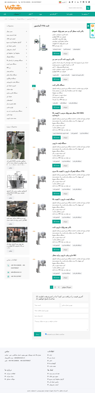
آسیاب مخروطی (11, 49)
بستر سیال (9, 31)
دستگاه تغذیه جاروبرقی (13, 82)
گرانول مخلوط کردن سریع (14, 42)
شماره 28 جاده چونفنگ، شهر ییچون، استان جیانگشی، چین (25, 355)
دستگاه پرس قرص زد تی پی (14, 111)
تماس (7, 351)
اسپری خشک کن (11, 85)
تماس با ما (69, 14)
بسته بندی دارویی (11, 118)
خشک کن (9, 96)
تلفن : (6, 360)
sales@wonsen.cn (12, 2)
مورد (40, 14)
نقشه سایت (52, 366)
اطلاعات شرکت (11, 373)
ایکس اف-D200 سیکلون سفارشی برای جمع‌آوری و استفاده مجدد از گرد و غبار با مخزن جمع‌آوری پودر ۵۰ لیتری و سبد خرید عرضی (17, 163)
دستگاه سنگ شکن (12, 75)
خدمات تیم (52, 358)
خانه (5, 14)
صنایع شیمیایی (76, 49)
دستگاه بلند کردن (84, 133)
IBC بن (9, 67)
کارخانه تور (53, 14)
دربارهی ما (85, 14)
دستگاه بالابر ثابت (73, 103)
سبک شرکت (10, 376)
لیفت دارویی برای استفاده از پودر (60, 133)
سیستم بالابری (67, 49)
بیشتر (10, 168)
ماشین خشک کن (11, 46)
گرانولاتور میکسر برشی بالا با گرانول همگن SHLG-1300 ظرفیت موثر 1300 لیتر (17, 193)
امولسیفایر (9, 100)
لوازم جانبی (10, 107)
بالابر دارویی (56, 75)
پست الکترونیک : (9, 358)
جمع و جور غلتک (11, 38)
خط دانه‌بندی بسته (12, 35)
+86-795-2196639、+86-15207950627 (31, 2)
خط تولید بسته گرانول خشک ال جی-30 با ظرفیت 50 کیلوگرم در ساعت (15, 246)
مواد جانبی (9, 114)
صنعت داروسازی (57, 49)
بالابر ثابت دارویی (65, 75)
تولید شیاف (10, 89)
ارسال (37, 334)
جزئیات (65, 53)
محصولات (17, 14)
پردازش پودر (10, 71)
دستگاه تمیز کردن (11, 64)
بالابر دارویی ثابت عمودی (77, 75)
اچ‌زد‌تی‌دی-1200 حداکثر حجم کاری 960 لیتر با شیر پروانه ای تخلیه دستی (17, 219)
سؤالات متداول (11, 379)
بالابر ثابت (55, 103)
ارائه (50, 355)
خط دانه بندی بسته (54, 373)
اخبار (31, 14)
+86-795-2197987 (16, 276)
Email (56, 53)
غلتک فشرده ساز (11, 104)
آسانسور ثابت (74, 133)
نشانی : (7, 355)
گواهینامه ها (52, 363)
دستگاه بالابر (63, 103)
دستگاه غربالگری (11, 78)
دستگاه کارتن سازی (12, 93)
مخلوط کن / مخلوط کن (13, 53)
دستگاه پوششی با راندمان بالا (15, 60)
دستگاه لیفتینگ (21, 19)
